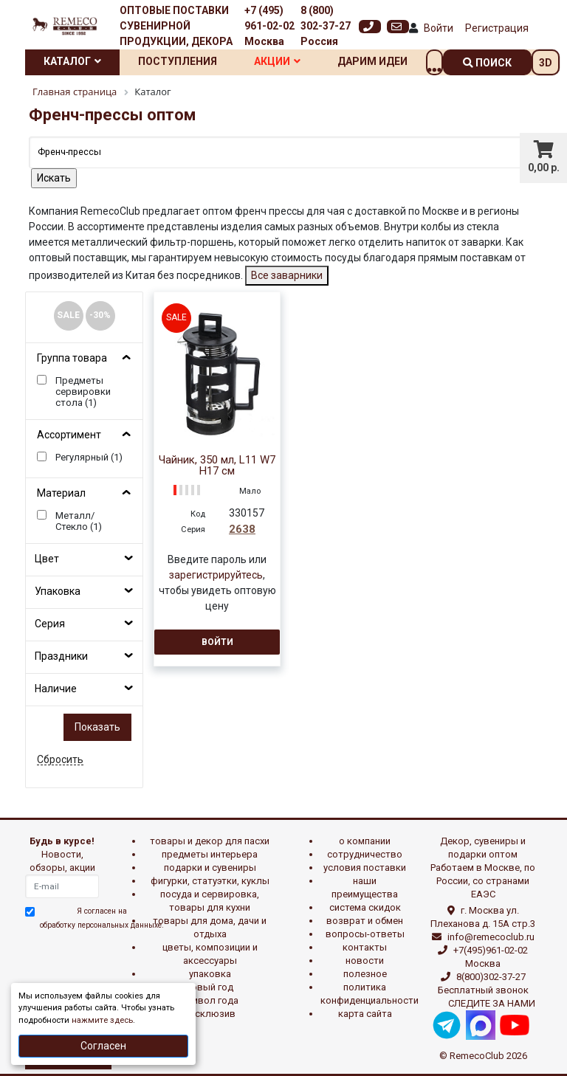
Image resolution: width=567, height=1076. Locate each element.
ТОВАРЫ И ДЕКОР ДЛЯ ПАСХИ (209, 840)
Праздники (61, 656)
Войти (438, 28)
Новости (365, 960)
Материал (61, 493)
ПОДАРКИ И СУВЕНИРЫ (210, 867)
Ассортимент (69, 435)
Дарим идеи (372, 61)
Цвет (47, 559)
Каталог (72, 61)
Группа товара (72, 358)
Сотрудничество (364, 854)
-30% (100, 315)
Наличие (56, 688)
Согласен (103, 1046)
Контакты (365, 947)
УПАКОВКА (210, 973)
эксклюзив (210, 1013)
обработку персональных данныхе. (102, 925)
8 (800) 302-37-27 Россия (325, 25)
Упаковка (57, 591)
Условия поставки (364, 867)
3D (545, 63)
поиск (487, 63)
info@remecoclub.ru (491, 936)
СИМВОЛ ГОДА (209, 1000)
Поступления (177, 61)
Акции (277, 61)
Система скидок (365, 907)
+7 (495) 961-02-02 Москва (269, 25)
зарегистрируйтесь (216, 575)
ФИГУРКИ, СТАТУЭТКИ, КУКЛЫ (210, 880)
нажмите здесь (102, 1020)
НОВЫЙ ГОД (209, 987)
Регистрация (497, 28)
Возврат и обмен (364, 920)
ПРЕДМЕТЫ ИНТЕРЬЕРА (210, 854)
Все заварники (287, 275)
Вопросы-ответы (365, 933)
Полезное (365, 973)
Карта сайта (365, 1013)
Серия (50, 624)
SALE (68, 315)
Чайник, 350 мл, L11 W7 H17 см (217, 466)
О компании (365, 840)
